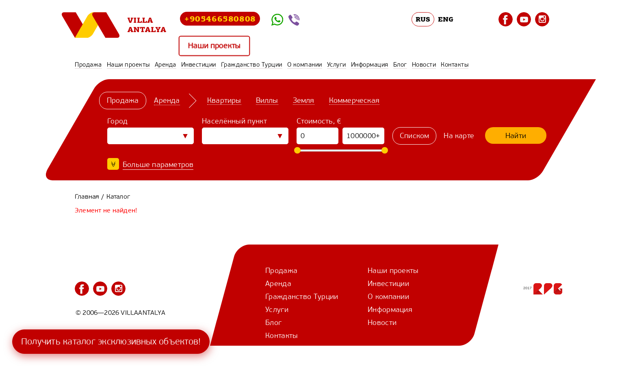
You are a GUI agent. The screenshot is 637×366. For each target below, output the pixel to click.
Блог (400, 64)
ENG (445, 19)
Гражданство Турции (251, 64)
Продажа (88, 64)
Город (117, 121)
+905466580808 (220, 18)
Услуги (336, 64)
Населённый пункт (234, 121)
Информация (369, 64)
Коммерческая (354, 100)
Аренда (165, 64)
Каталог (118, 196)
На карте (459, 135)
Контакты (454, 64)
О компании (304, 64)
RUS (423, 19)
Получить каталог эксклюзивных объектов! (111, 341)
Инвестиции (198, 64)
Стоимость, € (319, 121)
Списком (414, 135)
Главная (87, 196)
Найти (515, 135)
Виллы (267, 100)
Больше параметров (158, 164)
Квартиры (224, 100)
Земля (303, 100)
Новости (424, 64)
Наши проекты (214, 46)
